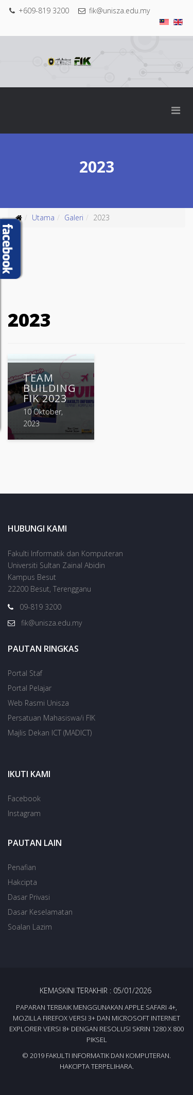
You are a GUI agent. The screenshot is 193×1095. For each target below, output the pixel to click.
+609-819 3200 (44, 10)
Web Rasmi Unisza (38, 703)
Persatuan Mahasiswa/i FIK (51, 718)
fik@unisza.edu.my (119, 10)
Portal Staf (25, 673)
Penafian (22, 867)
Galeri (73, 217)
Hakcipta (22, 882)
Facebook (24, 798)
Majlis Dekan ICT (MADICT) (50, 733)
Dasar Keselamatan (40, 912)
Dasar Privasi (29, 897)
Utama (43, 217)
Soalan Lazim (30, 927)
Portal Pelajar (29, 688)
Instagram (24, 813)
